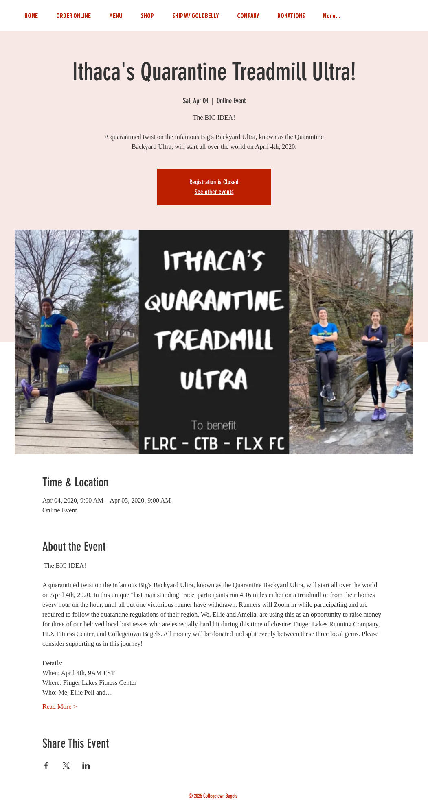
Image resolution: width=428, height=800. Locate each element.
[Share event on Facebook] (46, 765)
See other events (214, 192)
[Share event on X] (66, 765)
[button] (248, 12)
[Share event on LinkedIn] (86, 765)
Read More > (59, 706)
